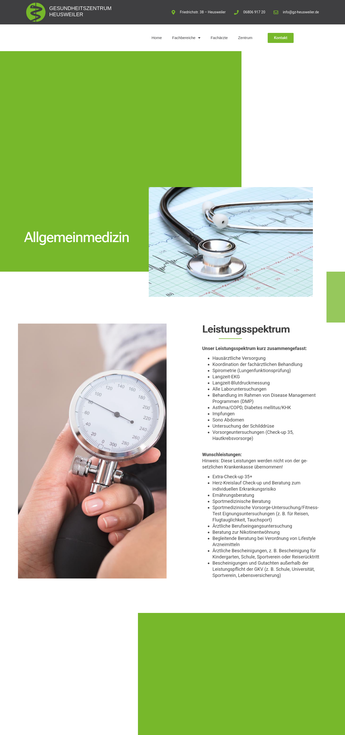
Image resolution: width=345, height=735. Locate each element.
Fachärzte (219, 37)
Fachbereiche (186, 37)
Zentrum (245, 37)
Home (157, 37)
